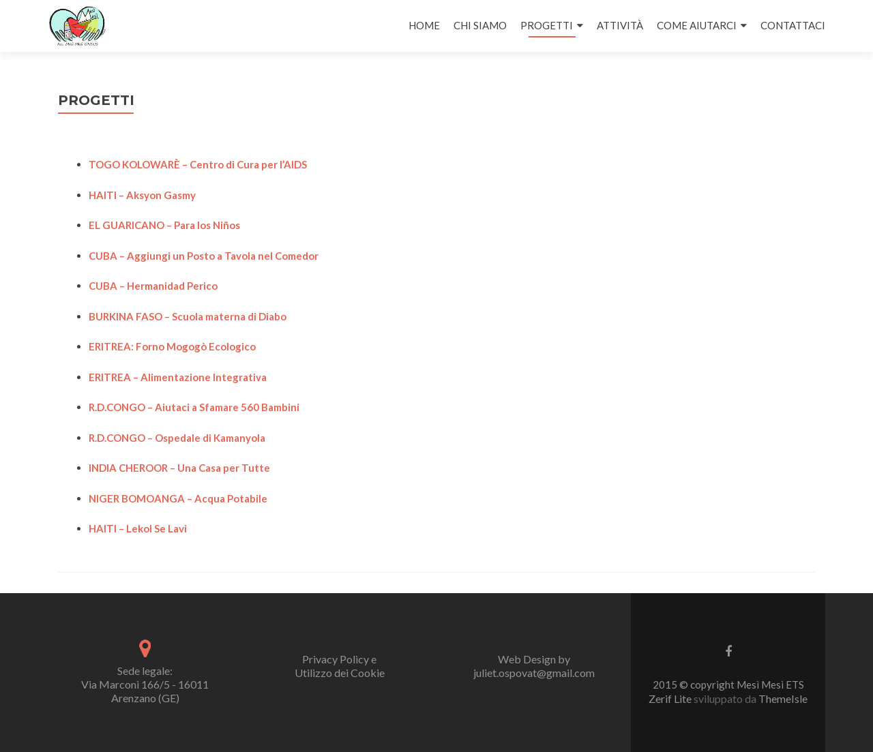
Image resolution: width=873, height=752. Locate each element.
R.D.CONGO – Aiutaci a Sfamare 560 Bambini (194, 407)
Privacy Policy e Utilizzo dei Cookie (340, 665)
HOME (424, 25)
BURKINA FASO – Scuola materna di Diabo (187, 316)
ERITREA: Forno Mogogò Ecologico (172, 346)
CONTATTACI (792, 25)
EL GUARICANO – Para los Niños (164, 225)
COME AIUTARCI (697, 25)
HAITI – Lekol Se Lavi (138, 528)
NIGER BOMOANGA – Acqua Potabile (178, 498)
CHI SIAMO (480, 25)
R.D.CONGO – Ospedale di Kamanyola (177, 438)
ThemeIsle (783, 698)
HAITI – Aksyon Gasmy (142, 195)
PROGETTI (546, 25)
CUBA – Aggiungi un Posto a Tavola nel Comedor (204, 256)
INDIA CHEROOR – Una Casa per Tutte (179, 468)
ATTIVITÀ (620, 25)
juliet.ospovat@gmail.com (534, 672)
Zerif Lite (671, 698)
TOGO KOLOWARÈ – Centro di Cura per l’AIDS (198, 164)
